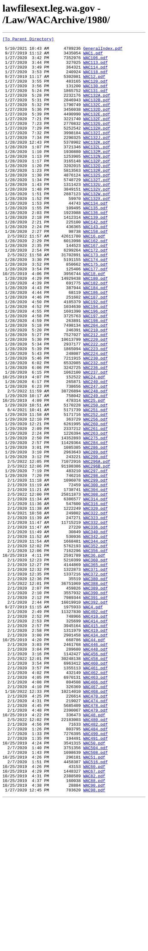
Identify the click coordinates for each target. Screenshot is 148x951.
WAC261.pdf (95, 507)
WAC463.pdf (95, 806)
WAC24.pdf (94, 445)
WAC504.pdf (95, 890)
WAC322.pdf (95, 608)
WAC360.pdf (95, 665)
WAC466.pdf (95, 811)
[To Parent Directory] (28, 40)
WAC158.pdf (95, 271)
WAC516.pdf (95, 907)
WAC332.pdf (95, 620)
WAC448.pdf (95, 772)
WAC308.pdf (95, 586)
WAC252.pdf (95, 490)
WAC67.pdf (94, 918)
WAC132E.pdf (96, 130)
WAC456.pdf (95, 777)
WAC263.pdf (95, 513)
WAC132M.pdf (96, 175)
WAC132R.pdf (96, 197)
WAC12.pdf (94, 85)
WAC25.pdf (94, 473)
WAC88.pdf (94, 930)
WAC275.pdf (95, 518)
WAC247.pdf (95, 456)
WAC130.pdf (95, 96)
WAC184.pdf (95, 338)
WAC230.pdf (95, 423)
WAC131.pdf (95, 102)
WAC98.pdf (94, 941)
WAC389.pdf (95, 699)
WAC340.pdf (95, 631)
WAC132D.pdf (96, 124)
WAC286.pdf (95, 530)
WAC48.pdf (94, 851)
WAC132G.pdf (96, 141)
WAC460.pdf (95, 789)
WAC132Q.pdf (96, 192)
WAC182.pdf (95, 332)
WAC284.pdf (95, 524)
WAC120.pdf (95, 90)
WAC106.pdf (95, 62)
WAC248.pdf (95, 462)
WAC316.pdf (95, 597)
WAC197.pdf (95, 372)
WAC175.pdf (95, 310)
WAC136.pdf (95, 248)
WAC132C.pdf (96, 118)
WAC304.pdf (95, 580)
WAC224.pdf (95, 417)
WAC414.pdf (95, 738)
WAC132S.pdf (96, 203)
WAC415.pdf (95, 744)
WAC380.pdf (95, 687)
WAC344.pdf (95, 642)
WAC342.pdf (95, 637)
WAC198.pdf (95, 378)
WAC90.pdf (94, 935)
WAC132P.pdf (96, 186)
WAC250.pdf (95, 479)
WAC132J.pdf (96, 158)
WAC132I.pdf (96, 152)
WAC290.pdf (95, 541)
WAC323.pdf (95, 614)
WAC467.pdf (95, 817)
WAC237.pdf (95, 439)
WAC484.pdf (95, 868)
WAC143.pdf (95, 265)
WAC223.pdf (95, 411)
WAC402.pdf (95, 727)
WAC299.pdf (95, 569)
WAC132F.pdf (96, 135)
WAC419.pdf (95, 749)
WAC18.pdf (94, 321)
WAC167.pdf (95, 287)
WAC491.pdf (95, 879)
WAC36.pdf (94, 659)
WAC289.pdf (95, 535)
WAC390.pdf (95, 704)
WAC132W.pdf (96, 225)
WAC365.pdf (95, 670)
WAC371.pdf (95, 676)
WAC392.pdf (95, 715)
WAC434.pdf (95, 755)
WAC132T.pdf (96, 209)
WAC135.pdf (95, 242)
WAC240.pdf (95, 451)
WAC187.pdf (95, 349)
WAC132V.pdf (96, 220)
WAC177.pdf (95, 316)
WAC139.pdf (95, 254)
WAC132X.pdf (96, 231)
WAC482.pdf (95, 862)
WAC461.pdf (95, 794)
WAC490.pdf (95, 873)
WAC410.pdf (95, 732)
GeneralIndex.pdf (102, 51)
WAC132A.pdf (96, 107)
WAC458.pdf (95, 783)
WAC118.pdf (95, 79)
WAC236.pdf (95, 434)
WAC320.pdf (95, 603)
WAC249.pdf (95, 468)
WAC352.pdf (95, 648)
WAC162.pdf (95, 282)
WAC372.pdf (95, 682)
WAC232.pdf (95, 428)
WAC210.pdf (95, 389)
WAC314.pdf (95, 592)
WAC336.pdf (95, 625)
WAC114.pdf (95, 73)
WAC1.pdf (93, 56)
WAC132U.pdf (96, 214)
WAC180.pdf (95, 327)
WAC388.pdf (95, 693)
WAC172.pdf (95, 293)
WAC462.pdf (95, 800)
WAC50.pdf (94, 884)
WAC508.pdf (95, 896)
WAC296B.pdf (96, 552)
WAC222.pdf (95, 406)
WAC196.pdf (95, 366)
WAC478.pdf (95, 839)
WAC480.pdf (95, 856)
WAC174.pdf (95, 304)
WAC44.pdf (94, 761)
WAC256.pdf (95, 496)
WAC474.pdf (95, 834)
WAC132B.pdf (96, 113)
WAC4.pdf (93, 721)
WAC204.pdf (95, 383)
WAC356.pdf (95, 654)
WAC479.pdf (95, 845)
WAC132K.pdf (96, 163)
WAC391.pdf (95, 710)
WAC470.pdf (95, 828)
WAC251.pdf (95, 485)
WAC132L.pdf (96, 169)
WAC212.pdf (95, 394)
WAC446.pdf (95, 766)
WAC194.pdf (95, 361)
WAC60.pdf (94, 913)
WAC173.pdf (95, 299)
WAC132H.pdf (96, 147)
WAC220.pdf (95, 400)
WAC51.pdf (94, 901)
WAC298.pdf (95, 563)
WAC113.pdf (95, 68)
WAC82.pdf (94, 924)
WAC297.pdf (95, 558)
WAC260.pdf (95, 501)
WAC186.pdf (95, 344)
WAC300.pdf (95, 575)
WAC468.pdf (95, 823)
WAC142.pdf (95, 259)
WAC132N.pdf (96, 180)
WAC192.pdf (95, 355)
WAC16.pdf (94, 276)
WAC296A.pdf (96, 547)
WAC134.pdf (95, 237)
